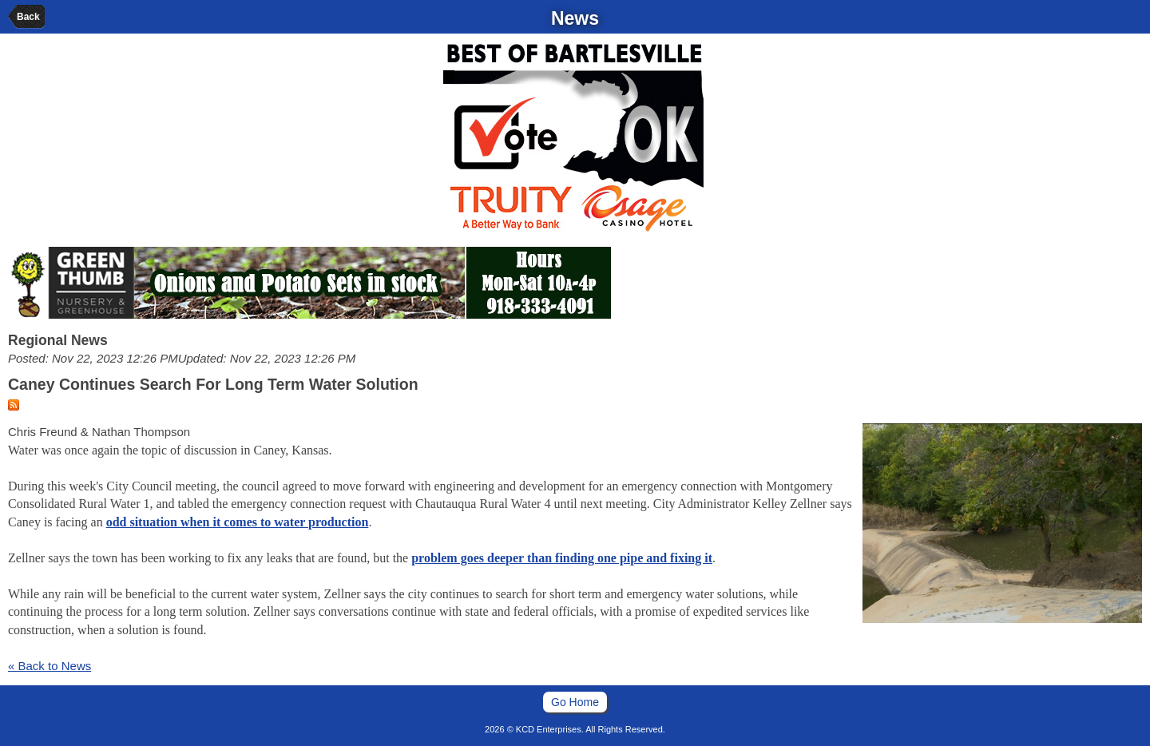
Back (28, 16)
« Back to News (49, 666)
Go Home (575, 702)
